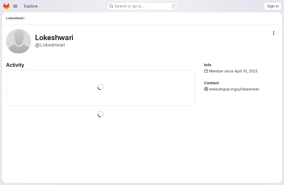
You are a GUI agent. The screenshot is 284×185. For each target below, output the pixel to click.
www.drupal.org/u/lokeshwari (234, 89)
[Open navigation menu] (15, 6)
